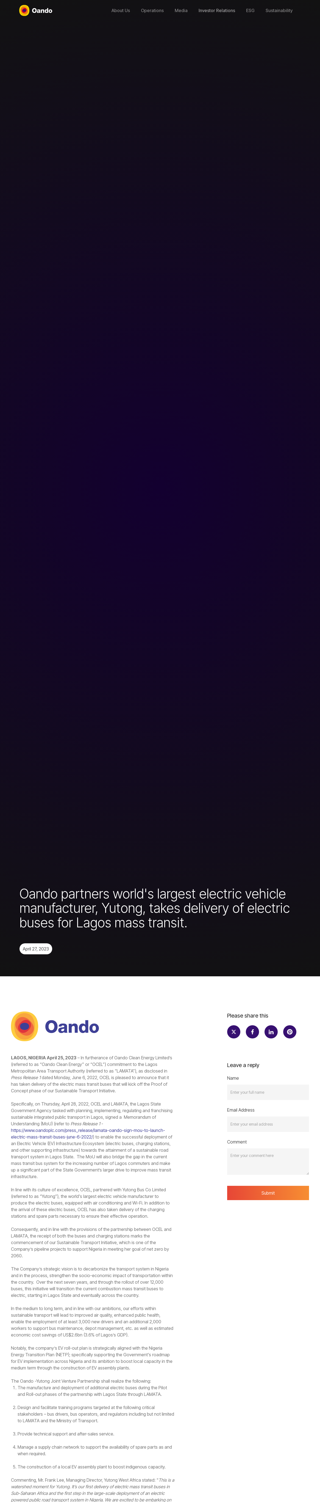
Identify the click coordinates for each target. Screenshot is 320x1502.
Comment (237, 1142)
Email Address (241, 1110)
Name (233, 1078)
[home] (35, 10)
